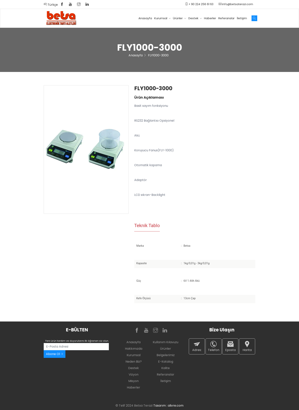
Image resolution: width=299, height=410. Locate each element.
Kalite (165, 368)
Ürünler (179, 18)
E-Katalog (165, 361)
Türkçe (51, 4)
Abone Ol (54, 354)
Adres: (197, 346)
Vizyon (133, 374)
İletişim (242, 18)
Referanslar (226, 18)
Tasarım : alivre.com (168, 405)
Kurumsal (162, 18)
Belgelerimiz (166, 355)
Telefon (213, 346)
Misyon (133, 381)
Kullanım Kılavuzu (165, 342)
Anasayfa (145, 18)
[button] (125, 89)
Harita (247, 346)
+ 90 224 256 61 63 (199, 4)
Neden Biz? (133, 361)
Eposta (230, 346)
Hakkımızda (133, 348)
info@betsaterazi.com (236, 4)
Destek (195, 18)
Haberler (210, 18)
